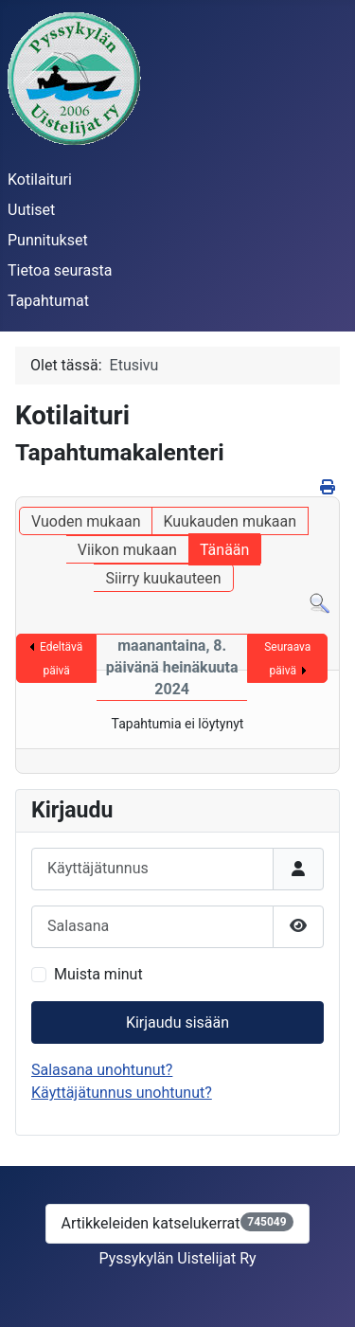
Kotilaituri (40, 179)
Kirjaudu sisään (177, 1022)
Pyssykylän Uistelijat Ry (177, 1258)
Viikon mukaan (127, 550)
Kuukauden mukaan (229, 521)
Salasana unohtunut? (101, 1070)
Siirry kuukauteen (163, 578)
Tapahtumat (48, 301)
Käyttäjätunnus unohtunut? (121, 1093)
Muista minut (98, 974)
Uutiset (31, 210)
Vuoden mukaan (85, 521)
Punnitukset (48, 240)
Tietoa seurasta (60, 270)
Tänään (224, 550)
